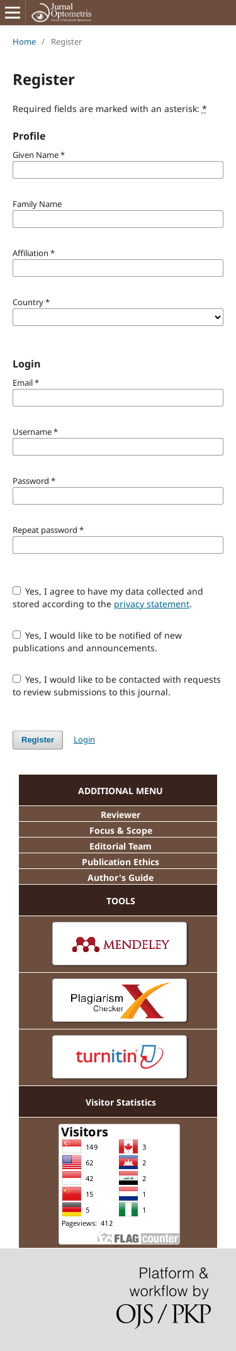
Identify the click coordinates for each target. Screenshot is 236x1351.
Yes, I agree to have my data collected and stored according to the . (108, 597)
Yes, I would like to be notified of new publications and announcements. (98, 641)
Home (24, 41)
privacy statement (151, 604)
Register (37, 739)
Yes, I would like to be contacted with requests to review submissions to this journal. (117, 685)
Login (84, 739)
